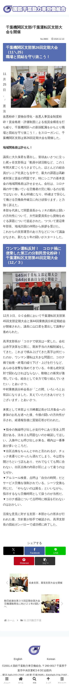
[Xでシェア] (13, 551)
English (18, 659)
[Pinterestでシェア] (24, 561)
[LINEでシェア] (55, 551)
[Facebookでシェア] (34, 551)
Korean (51, 659)
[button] (45, 561)
